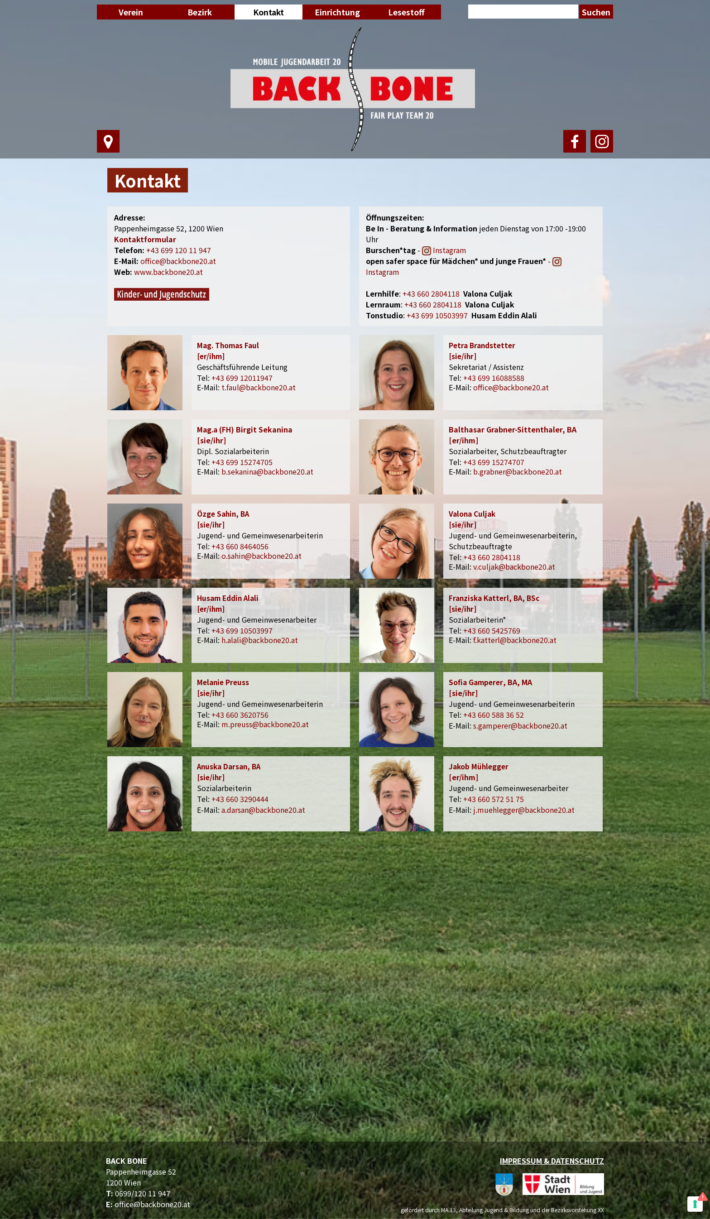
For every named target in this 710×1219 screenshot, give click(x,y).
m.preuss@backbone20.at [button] (265, 724)
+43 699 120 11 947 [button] (178, 250)
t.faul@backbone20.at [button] (258, 387)
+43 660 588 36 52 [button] (493, 714)
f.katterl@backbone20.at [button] (514, 639)
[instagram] (601, 141)
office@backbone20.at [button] (178, 260)
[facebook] (574, 141)
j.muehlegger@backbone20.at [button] (524, 809)
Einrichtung (337, 12)
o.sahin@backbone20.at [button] (261, 555)
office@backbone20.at (152, 1204)
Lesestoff (406, 12)
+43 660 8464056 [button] (240, 546)
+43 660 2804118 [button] (491, 557)
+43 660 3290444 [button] (240, 798)
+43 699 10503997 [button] (437, 315)
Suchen (596, 12)
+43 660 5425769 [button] (491, 630)
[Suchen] (523, 12)
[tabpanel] (355, 180)
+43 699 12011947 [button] (242, 377)
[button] (432, 304)
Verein (131, 12)
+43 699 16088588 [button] (493, 377)
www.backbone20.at (168, 271)
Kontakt (268, 12)
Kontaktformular (145, 239)
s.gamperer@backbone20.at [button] (520, 725)
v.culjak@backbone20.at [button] (514, 566)
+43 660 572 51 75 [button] (493, 798)
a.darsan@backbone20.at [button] (263, 809)
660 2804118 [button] (431, 293)
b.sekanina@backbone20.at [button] (267, 471)
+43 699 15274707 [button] (493, 461)
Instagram (449, 250)
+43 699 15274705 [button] (242, 461)
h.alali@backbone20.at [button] (259, 639)
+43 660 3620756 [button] (240, 714)
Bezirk (199, 12)
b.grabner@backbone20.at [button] (517, 471)
